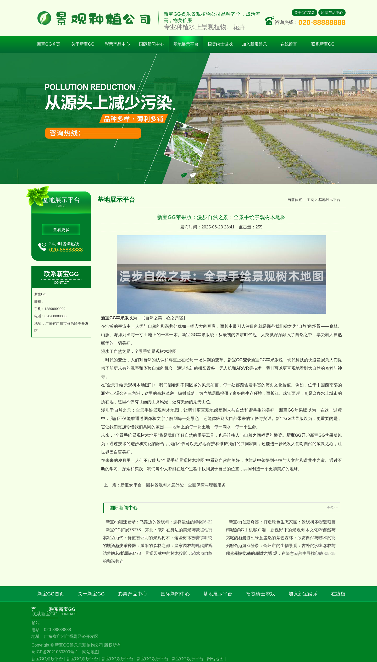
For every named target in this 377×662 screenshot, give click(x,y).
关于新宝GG (304, 12)
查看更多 (61, 229)
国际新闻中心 (175, 594)
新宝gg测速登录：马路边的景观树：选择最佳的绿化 (154, 522)
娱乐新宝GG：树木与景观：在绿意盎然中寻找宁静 (276, 553)
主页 (310, 200)
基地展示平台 (329, 200)
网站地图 (90, 652)
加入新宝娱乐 (303, 594)
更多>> (332, 508)
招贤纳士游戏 (260, 594)
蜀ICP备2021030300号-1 (54, 652)
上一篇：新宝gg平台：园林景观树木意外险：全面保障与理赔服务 (165, 485)
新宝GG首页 (48, 44)
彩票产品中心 (332, 12)
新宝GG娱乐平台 (47, 658)
